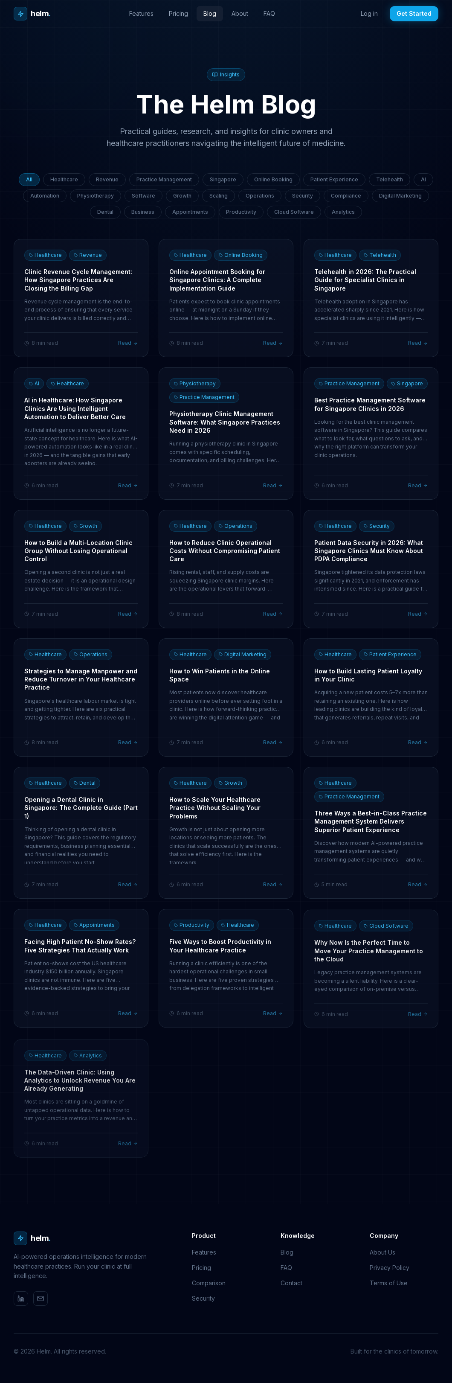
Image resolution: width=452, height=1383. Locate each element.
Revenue (107, 179)
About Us (382, 1252)
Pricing (178, 13)
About (240, 13)
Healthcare (64, 179)
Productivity (241, 212)
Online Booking (273, 179)
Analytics (343, 212)
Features (141, 13)
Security (302, 195)
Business (142, 212)
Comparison (209, 1283)
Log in (369, 13)
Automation (44, 195)
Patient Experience (334, 179)
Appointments (190, 212)
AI (423, 179)
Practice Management (164, 179)
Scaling (218, 195)
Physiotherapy (95, 195)
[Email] (40, 1298)
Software (143, 195)
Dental (105, 212)
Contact (291, 1283)
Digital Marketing (400, 195)
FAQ (269, 13)
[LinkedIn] (21, 1298)
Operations (260, 195)
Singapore (223, 179)
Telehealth (389, 179)
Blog (209, 13)
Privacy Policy (389, 1267)
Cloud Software (294, 212)
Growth (182, 195)
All (29, 179)
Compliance (346, 195)
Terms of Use (389, 1283)
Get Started (414, 13)
